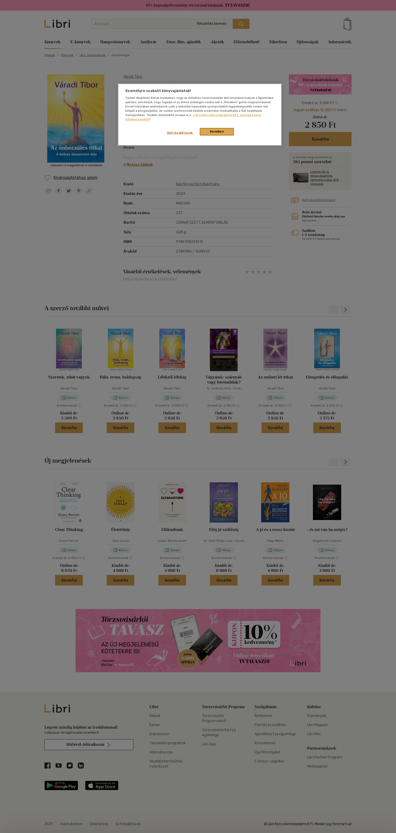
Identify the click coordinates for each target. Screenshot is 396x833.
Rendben (217, 131)
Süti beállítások (180, 132)
